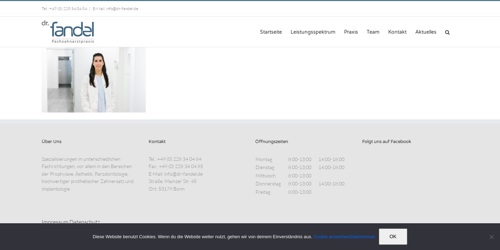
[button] (456, 32)
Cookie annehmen (332, 236)
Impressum (55, 221)
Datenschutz (84, 221)
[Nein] (491, 236)
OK (393, 236)
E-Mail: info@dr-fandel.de (115, 8)
